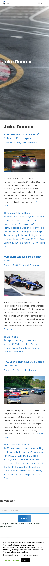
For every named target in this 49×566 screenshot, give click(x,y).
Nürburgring (26, 231)
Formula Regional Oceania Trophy (21, 227)
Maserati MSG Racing (14, 344)
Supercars (9, 478)
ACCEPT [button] (25, 560)
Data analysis (23, 452)
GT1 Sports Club (12, 463)
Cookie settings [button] (11, 560)
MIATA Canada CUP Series (21, 467)
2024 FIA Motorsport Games (21, 448)
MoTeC (15, 231)
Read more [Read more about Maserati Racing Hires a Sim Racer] (9, 329)
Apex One (12, 216)
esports (11, 340)
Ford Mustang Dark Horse (31, 224)
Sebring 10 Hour (11, 242)
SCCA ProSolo (38, 239)
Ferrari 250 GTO (11, 455)
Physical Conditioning (25, 235)
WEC (6, 246)
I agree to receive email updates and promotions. (20, 525)
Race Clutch (25, 347)
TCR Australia (38, 242)
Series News (24, 212)
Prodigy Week (11, 347)
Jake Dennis (30, 340)
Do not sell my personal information (20, 555)
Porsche (40, 235)
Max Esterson (32, 344)
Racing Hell (9, 474)
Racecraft (12, 212)
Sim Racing (12, 336)
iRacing (19, 340)
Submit (25, 518)
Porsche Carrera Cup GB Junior (25, 470)
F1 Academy (37, 452)
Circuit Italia (23, 216)
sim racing (25, 242)
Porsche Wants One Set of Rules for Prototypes (21, 136)
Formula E (25, 455)
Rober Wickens (22, 239)
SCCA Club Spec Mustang (29, 474)
